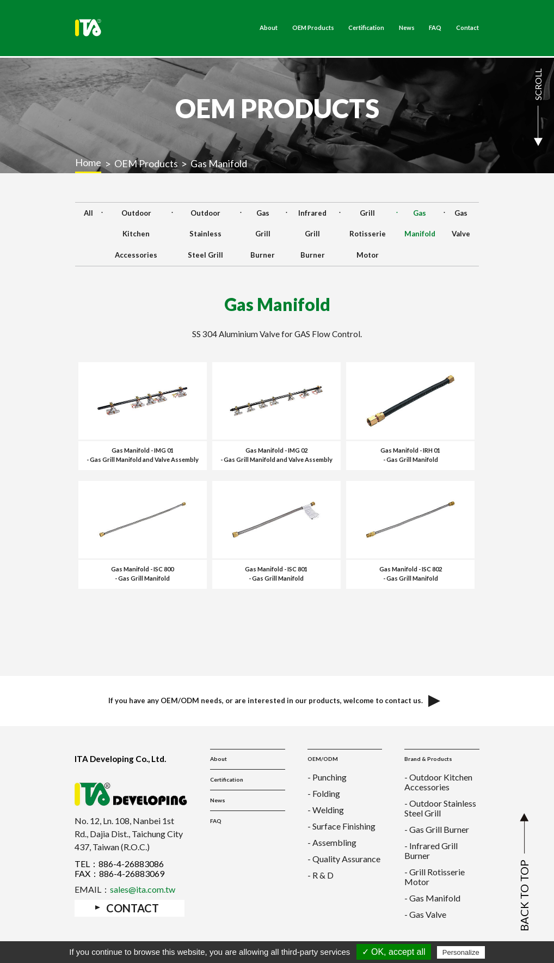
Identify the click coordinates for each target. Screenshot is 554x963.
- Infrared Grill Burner (431, 850)
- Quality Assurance (343, 859)
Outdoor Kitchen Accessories (136, 234)
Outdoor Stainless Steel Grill (205, 234)
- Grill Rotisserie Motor (434, 877)
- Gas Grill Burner (436, 829)
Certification (366, 28)
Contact (467, 28)
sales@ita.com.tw (142, 889)
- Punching (327, 777)
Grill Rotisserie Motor (367, 234)
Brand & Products (428, 758)
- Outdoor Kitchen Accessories (438, 782)
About (269, 28)
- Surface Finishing (341, 826)
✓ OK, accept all (394, 951)
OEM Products (313, 28)
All (88, 213)
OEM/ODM (322, 758)
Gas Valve (461, 224)
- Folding (323, 793)
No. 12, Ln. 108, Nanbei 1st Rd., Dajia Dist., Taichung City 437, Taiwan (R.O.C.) (129, 833)
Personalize (460, 952)
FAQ (435, 28)
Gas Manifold (419, 224)
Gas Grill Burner (262, 234)
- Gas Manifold (432, 898)
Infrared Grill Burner (312, 234)
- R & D (320, 875)
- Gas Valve (425, 914)
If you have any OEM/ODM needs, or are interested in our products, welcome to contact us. (277, 701)
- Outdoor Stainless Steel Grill (440, 808)
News (407, 28)
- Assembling (331, 842)
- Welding (325, 809)
